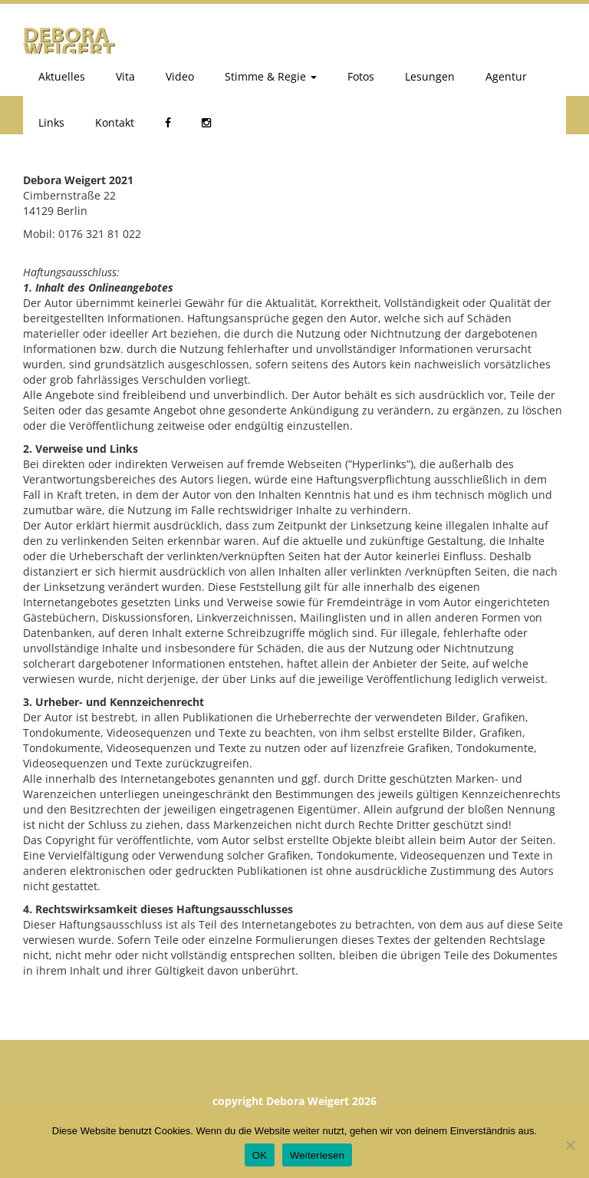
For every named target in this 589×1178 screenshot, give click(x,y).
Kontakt (114, 122)
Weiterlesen (317, 1155)
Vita (125, 76)
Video (180, 76)
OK (259, 1155)
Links (51, 122)
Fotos (360, 76)
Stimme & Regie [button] (271, 76)
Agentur (506, 76)
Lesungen (430, 76)
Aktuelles (61, 76)
